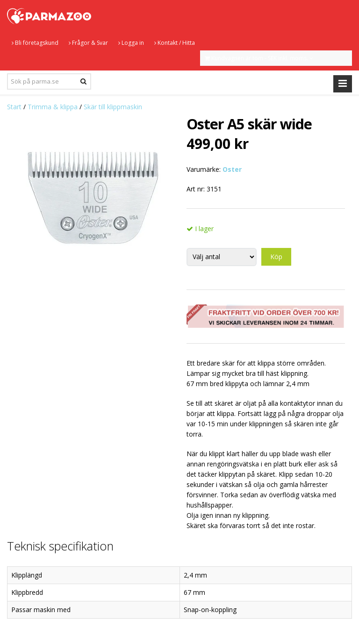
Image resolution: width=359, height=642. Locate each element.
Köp (276, 256)
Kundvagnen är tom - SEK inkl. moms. (259, 58)
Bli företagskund (35, 43)
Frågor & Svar (88, 43)
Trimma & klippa (53, 106)
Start (14, 106)
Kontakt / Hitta (174, 43)
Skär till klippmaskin (113, 106)
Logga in (131, 43)
